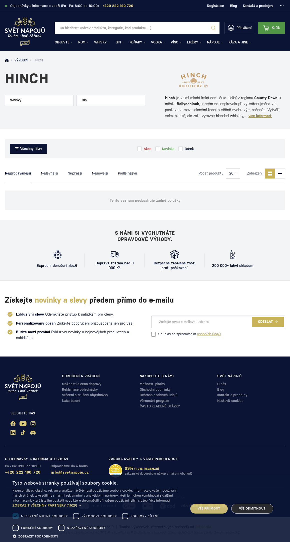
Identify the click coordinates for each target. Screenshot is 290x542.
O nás (221, 384)
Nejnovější (100, 173)
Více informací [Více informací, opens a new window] (160, 500)
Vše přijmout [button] (209, 508)
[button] (97, 505)
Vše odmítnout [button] (252, 508)
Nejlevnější (49, 173)
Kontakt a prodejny (258, 6)
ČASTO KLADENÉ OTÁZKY (160, 406)
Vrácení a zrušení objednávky (85, 395)
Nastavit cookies (230, 401)
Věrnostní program (154, 401)
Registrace (215, 6)
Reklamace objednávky (80, 389)
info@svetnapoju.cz (70, 472)
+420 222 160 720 (23, 472)
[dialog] (145, 508)
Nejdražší (75, 173)
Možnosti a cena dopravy (81, 384)
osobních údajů (209, 334)
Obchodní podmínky (155, 389)
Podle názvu (127, 173)
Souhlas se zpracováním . (186, 334)
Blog (233, 6)
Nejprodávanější (18, 173)
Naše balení (71, 401)
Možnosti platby (152, 384)
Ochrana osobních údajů (159, 395)
